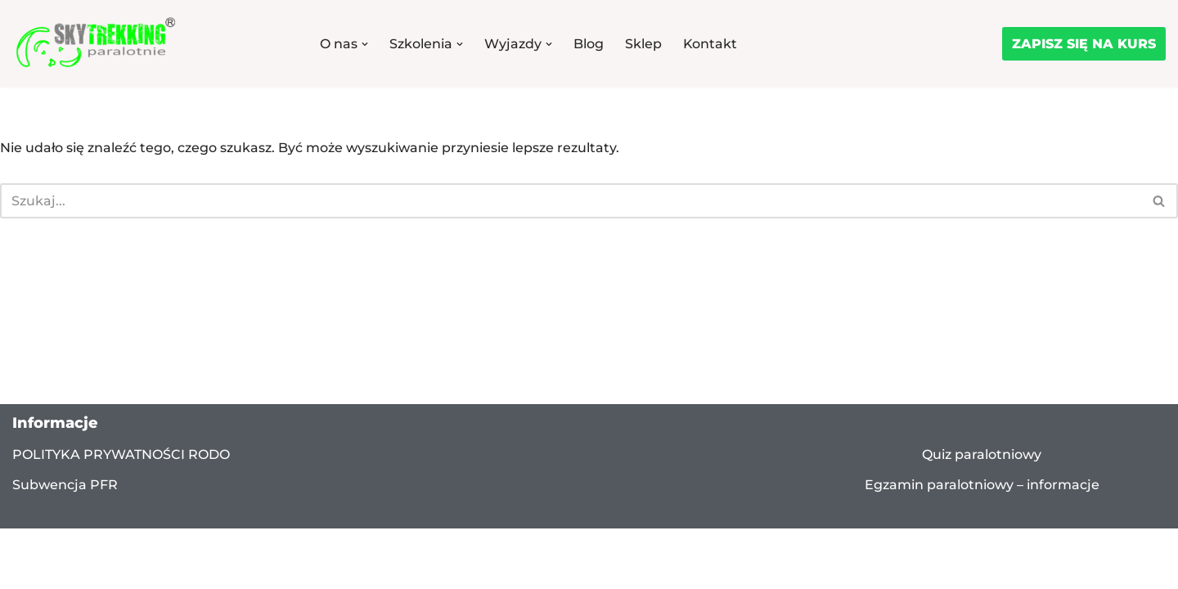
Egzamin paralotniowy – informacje (982, 503)
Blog (588, 44)
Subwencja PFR (65, 504)
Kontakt (710, 44)
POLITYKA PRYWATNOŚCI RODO (121, 473)
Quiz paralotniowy (981, 473)
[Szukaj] (570, 200)
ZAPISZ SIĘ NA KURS (1084, 44)
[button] (365, 44)
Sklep (643, 44)
